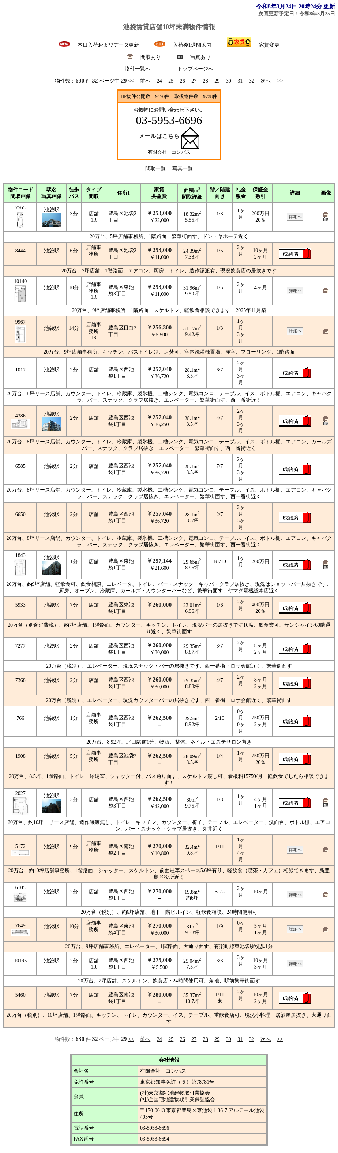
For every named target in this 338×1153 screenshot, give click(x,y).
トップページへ (195, 69)
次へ (265, 81)
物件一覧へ (137, 69)
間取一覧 (155, 168)
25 (170, 81)
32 (251, 81)
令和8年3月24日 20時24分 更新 (295, 6)
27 (193, 81)
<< (131, 81)
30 (228, 81)
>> (280, 81)
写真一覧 (182, 168)
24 (159, 81)
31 (240, 81)
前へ (145, 81)
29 (216, 81)
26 (182, 81)
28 (205, 81)
